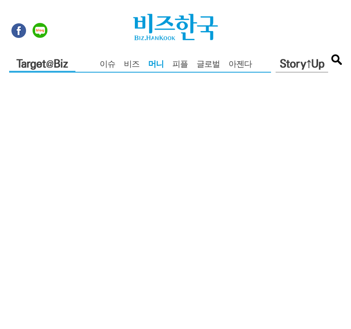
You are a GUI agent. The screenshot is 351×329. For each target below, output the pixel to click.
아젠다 (240, 65)
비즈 (131, 65)
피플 (180, 65)
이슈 (107, 65)
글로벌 (208, 65)
